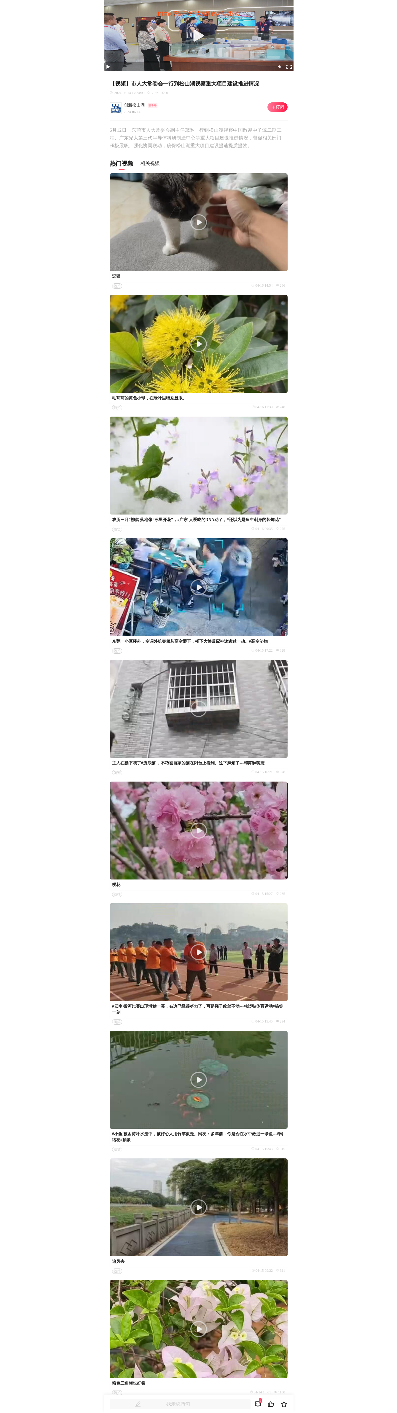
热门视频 (121, 163)
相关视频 (150, 163)
